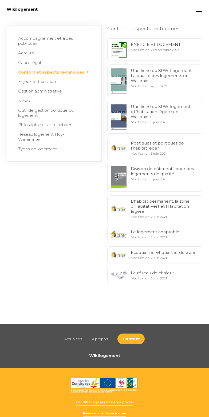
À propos (100, 339)
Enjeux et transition (38, 81)
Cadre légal (30, 62)
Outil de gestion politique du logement (53, 113)
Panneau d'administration (104, 413)
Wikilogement (22, 9)
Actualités (73, 339)
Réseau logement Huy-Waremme (53, 137)
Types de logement (38, 148)
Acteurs (27, 52)
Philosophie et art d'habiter (46, 124)
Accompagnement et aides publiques (53, 41)
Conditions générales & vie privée (104, 402)
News (25, 100)
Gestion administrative (41, 91)
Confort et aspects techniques (53, 72)
